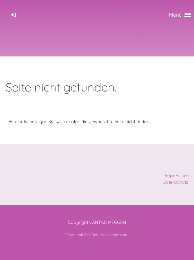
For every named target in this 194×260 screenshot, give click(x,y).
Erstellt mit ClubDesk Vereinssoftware (97, 234)
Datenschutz (175, 182)
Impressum (176, 175)
